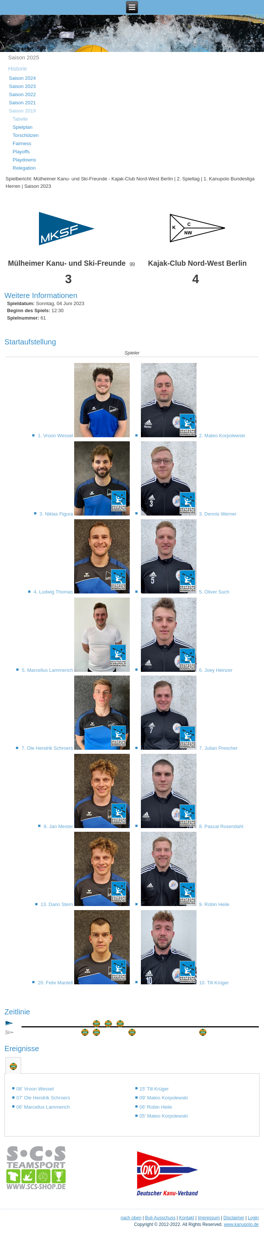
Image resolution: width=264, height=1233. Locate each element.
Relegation (24, 168)
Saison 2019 (22, 111)
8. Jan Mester (59, 826)
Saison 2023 (22, 86)
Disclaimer (234, 1217)
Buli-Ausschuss (160, 1217)
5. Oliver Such (213, 592)
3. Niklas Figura (56, 514)
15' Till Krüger (154, 1089)
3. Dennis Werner (217, 514)
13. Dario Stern (57, 904)
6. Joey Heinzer (215, 670)
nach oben (131, 1217)
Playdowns (24, 160)
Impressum (209, 1217)
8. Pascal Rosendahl (220, 826)
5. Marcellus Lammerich (48, 670)
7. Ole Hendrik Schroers (48, 748)
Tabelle (20, 119)
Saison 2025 (23, 57)
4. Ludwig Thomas (54, 592)
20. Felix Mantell (56, 982)
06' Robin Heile (155, 1107)
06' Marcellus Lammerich (43, 1107)
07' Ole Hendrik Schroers (43, 1097)
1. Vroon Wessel (56, 435)
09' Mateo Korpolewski (163, 1097)
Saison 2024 (22, 78)
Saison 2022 (22, 94)
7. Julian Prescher (218, 748)
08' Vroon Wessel (35, 1089)
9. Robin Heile (213, 904)
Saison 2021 (22, 102)
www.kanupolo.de (241, 1224)
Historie (17, 68)
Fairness (22, 143)
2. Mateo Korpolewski (221, 435)
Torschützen (26, 135)
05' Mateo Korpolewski (163, 1116)
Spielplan (23, 127)
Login (253, 1217)
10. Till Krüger (213, 982)
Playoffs (21, 151)
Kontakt (186, 1217)
